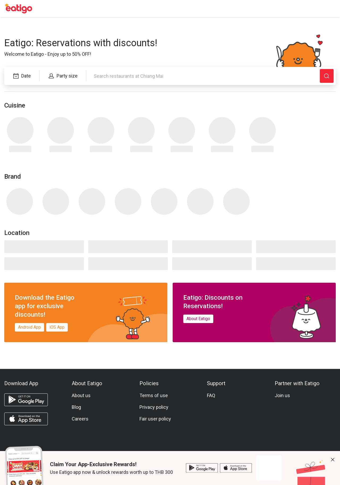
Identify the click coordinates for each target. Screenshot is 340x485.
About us (81, 395)
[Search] (327, 76)
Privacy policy (153, 407)
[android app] (26, 399)
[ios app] (26, 419)
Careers (80, 419)
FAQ (211, 395)
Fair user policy (155, 419)
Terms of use (153, 395)
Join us (282, 395)
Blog (76, 407)
